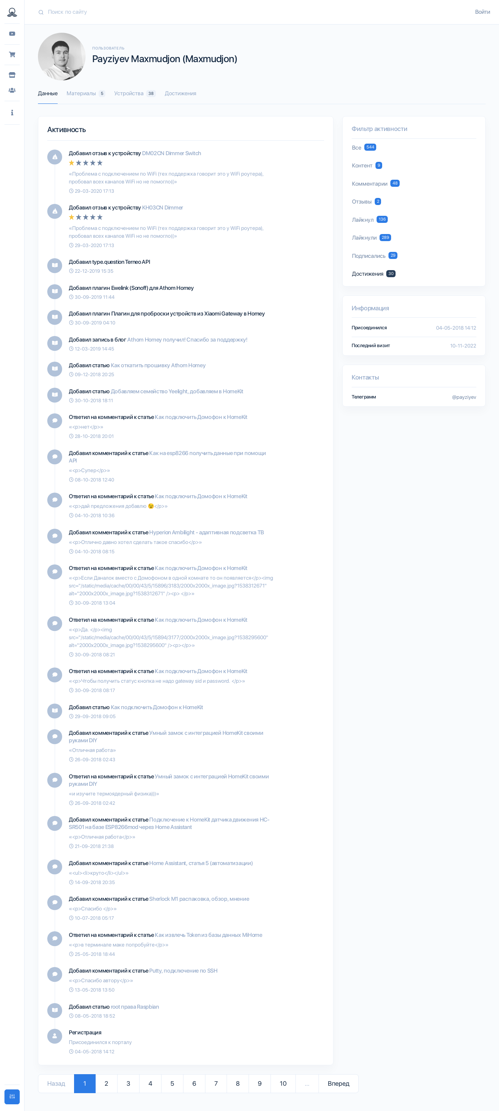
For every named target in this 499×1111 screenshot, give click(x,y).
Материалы (86, 93)
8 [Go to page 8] (238, 1083)
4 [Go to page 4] (150, 1083)
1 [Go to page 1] (84, 1083)
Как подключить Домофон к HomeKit (201, 417)
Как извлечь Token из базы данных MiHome (208, 935)
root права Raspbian (135, 1006)
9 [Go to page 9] (260, 1083)
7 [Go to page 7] (216, 1083)
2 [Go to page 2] (106, 1083)
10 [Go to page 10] (283, 1083)
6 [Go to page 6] (194, 1083)
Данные (48, 93)
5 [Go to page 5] (172, 1083)
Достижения (180, 93)
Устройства (135, 93)
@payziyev (464, 397)
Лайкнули (371, 237)
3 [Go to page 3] (128, 1083)
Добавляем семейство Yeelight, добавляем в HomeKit (177, 391)
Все (364, 147)
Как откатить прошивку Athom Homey (158, 365)
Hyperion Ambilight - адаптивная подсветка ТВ (206, 532)
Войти (482, 12)
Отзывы (366, 201)
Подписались (374, 255)
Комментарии (376, 183)
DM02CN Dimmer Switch (171, 153)
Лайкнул (370, 219)
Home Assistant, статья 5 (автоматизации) (201, 863)
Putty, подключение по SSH (183, 970)
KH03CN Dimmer (162, 207)
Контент (367, 165)
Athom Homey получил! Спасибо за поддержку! (187, 339)
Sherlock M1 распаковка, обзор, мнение (199, 899)
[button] (12, 113)
